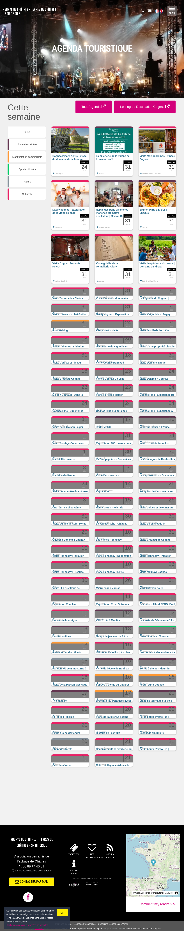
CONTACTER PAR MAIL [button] (31, 881)
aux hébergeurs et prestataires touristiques (81, 928)
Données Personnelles (85, 924)
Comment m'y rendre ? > (157, 904)
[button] (70, 153)
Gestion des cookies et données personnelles (27, 925)
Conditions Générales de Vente (113, 924)
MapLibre (169, 893)
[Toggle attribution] (176, 893)
